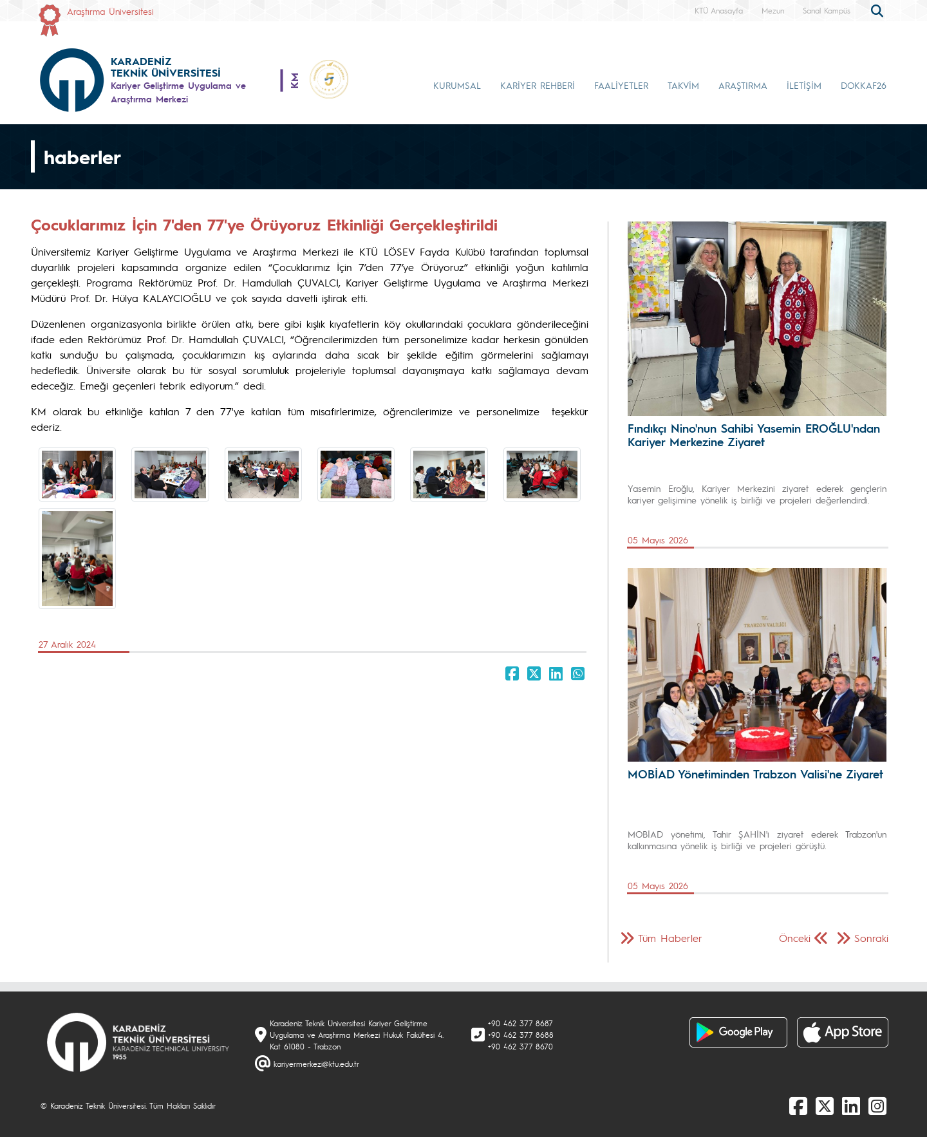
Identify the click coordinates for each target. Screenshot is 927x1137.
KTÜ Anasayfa (719, 10)
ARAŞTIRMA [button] (742, 85)
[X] (825, 1105)
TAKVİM (683, 85)
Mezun (773, 10)
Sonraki (871, 937)
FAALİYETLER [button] (621, 85)
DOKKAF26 (863, 85)
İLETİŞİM (804, 85)
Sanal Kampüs (826, 10)
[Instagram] (877, 1105)
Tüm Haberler (670, 937)
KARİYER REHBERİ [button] (537, 85)
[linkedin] (851, 1105)
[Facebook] (798, 1105)
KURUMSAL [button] (457, 85)
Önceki (794, 937)
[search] (878, 9)
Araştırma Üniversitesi (110, 11)
